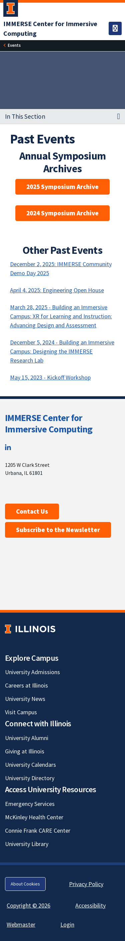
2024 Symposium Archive (62, 213)
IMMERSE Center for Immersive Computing (49, 423)
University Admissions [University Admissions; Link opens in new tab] (32, 672)
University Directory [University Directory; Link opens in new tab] (29, 778)
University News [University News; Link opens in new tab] (25, 699)
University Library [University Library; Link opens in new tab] (26, 844)
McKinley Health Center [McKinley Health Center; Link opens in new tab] (34, 817)
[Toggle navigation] (115, 28)
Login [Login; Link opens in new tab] (67, 924)
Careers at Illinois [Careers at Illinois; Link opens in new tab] (26, 685)
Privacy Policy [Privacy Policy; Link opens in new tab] (86, 884)
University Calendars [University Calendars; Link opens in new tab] (30, 764)
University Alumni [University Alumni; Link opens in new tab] (26, 738)
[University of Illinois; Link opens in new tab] (30, 628)
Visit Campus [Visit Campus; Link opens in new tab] (21, 712)
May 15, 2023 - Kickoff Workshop (50, 377)
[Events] (14, 45)
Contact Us (32, 511)
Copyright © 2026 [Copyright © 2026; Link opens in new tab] (28, 905)
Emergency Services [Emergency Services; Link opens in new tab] (30, 804)
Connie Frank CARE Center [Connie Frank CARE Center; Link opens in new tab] (37, 830)
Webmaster (21, 924)
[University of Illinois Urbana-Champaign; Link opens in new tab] (10, 10)
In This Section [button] (25, 116)
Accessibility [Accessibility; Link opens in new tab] (90, 905)
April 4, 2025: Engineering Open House (57, 290)
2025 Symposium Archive (62, 187)
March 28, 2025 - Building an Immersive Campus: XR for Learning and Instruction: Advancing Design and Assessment (61, 316)
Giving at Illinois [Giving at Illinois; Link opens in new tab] (24, 751)
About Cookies (25, 884)
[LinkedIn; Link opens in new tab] (8, 447)
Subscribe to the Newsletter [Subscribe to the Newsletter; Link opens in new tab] (58, 530)
